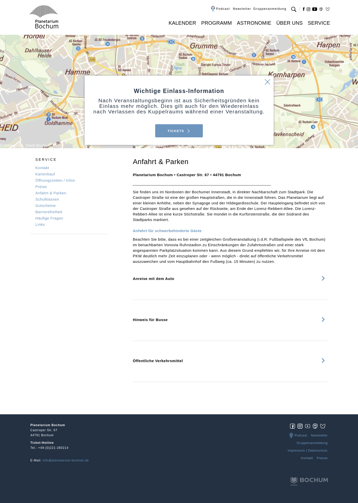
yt (314, 9)
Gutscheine (46, 205)
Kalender (182, 23)
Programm (216, 22)
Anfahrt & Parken (51, 193)
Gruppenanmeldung (269, 9)
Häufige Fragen (49, 218)
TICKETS (179, 131)
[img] (294, 426)
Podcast (223, 9)
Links (40, 224)
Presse (322, 458)
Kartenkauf (45, 174)
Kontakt (42, 168)
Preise (41, 186)
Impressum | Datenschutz (308, 450)
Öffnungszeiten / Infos (55, 180)
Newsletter (242, 9)
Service (319, 22)
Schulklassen (47, 199)
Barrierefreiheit (49, 212)
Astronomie (254, 22)
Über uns (289, 22)
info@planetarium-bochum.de (66, 460)
